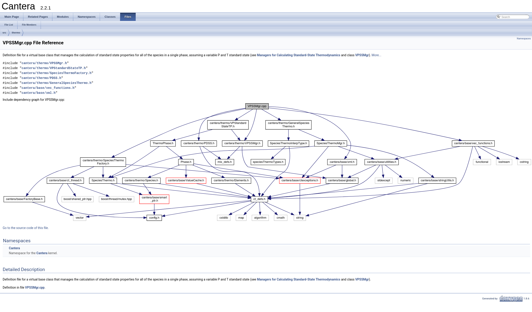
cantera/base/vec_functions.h (48, 88)
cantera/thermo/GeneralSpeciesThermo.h (56, 83)
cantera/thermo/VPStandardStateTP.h (54, 68)
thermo (16, 32)
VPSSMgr (362, 55)
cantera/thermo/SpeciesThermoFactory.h (56, 73)
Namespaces (524, 38)
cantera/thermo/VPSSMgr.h (44, 63)
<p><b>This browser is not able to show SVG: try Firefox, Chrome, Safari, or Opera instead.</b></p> (267, 162)
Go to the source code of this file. (26, 228)
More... (376, 55)
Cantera (14, 248)
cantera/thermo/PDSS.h (41, 78)
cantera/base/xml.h (38, 93)
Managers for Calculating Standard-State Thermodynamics (298, 55)
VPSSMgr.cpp (34, 287)
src (4, 32)
